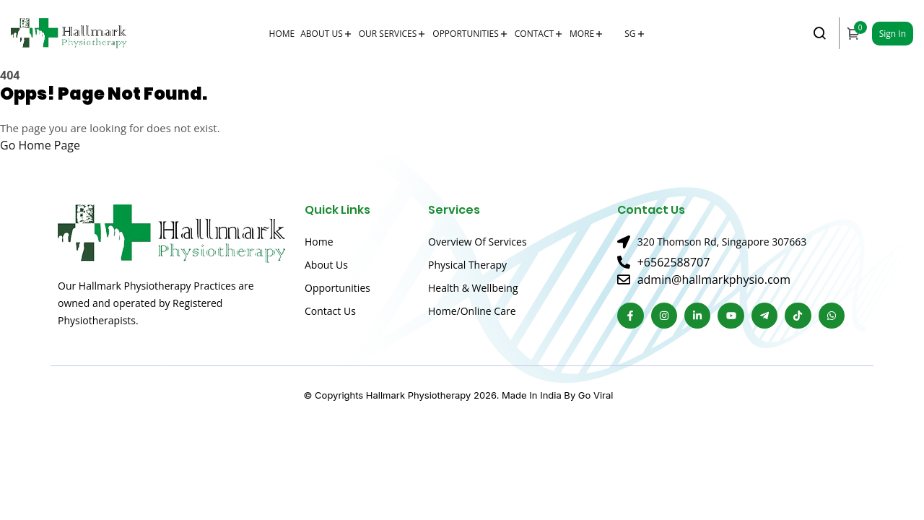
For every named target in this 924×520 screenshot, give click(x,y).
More (582, 33)
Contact (534, 33)
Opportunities (465, 33)
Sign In (892, 33)
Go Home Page (40, 145)
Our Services (388, 33)
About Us (321, 33)
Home (282, 33)
